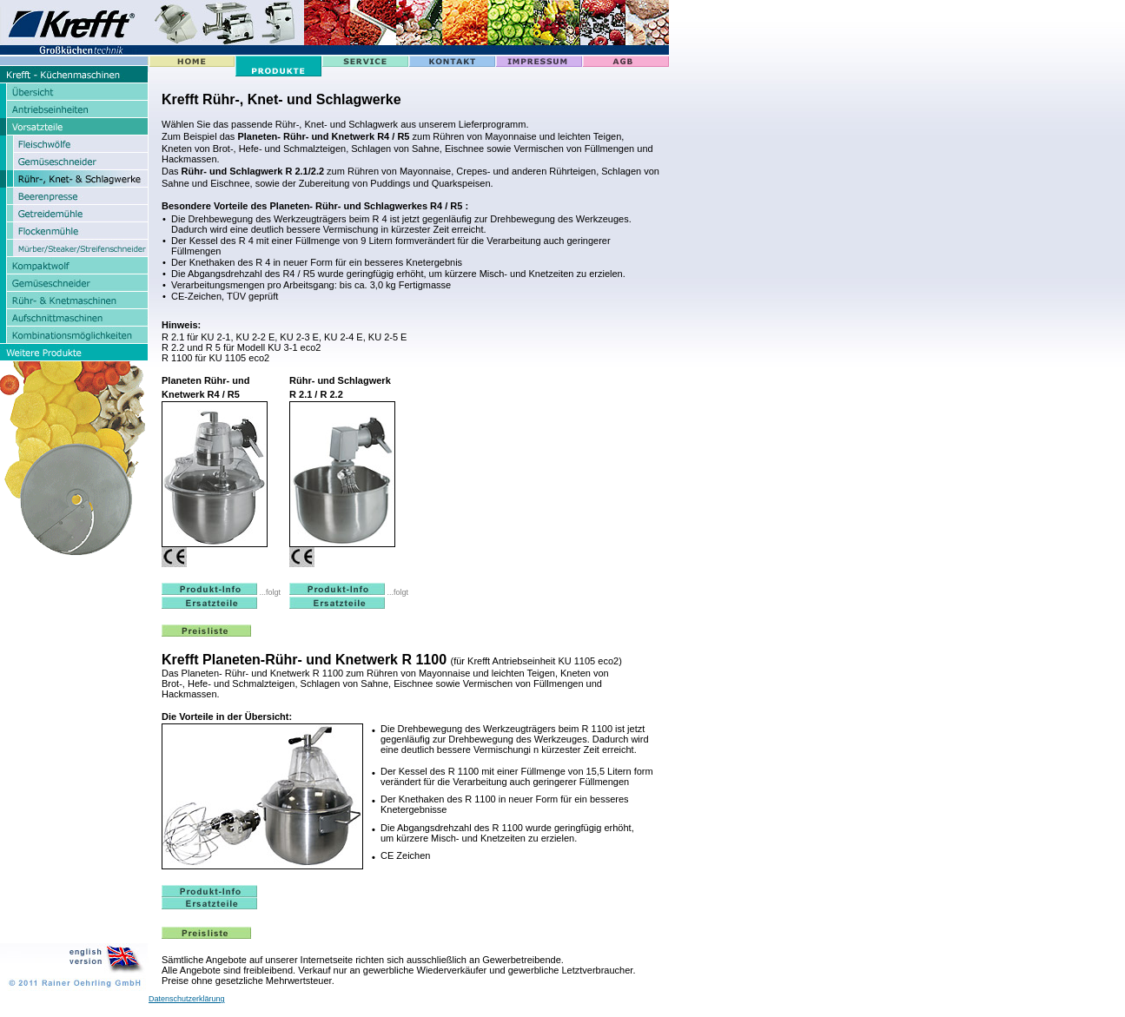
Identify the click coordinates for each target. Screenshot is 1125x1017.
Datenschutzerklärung (187, 998)
